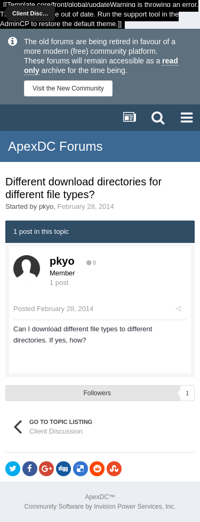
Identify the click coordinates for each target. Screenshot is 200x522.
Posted (53, 309)
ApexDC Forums (55, 146)
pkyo (46, 206)
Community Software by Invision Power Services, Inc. (99, 506)
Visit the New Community (68, 88)
